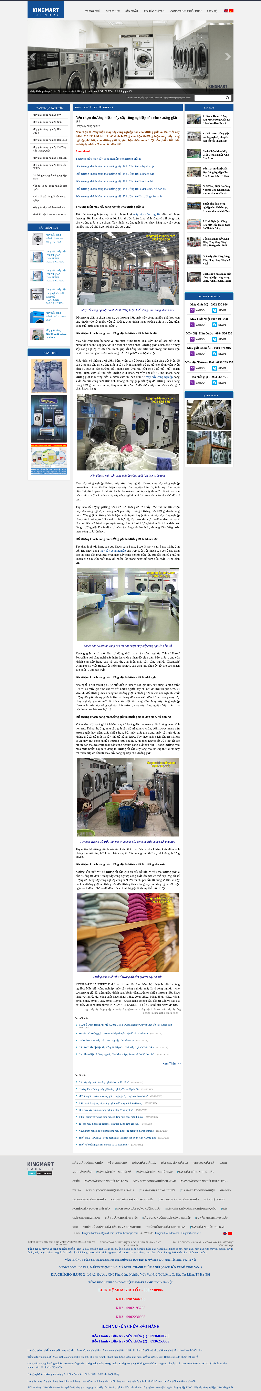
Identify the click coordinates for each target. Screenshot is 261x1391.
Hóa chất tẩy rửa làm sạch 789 (58, 1387)
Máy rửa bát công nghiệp (111, 1387)
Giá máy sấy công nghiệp (197, 1190)
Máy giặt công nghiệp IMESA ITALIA (110, 1190)
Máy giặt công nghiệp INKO (177, 1387)
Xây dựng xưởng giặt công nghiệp (166, 1217)
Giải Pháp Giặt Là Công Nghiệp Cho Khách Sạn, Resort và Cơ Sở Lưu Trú (116, 1054)
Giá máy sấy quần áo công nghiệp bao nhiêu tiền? (104, 1082)
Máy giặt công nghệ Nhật (155, 1172)
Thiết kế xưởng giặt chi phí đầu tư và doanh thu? (103, 1144)
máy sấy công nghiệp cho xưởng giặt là (133, 1009)
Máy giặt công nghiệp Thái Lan (49, 157)
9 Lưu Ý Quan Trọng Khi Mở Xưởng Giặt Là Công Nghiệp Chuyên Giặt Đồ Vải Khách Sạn (125, 1024)
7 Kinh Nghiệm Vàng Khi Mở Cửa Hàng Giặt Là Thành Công (216, 225)
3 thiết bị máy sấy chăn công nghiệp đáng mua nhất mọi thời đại (111, 1116)
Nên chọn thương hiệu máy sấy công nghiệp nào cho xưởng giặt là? (126, 120)
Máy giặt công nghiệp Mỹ (47, 114)
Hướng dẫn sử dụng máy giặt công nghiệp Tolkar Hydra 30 (108, 1089)
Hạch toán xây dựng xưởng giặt (138, 1208)
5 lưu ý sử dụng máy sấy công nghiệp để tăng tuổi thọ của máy (111, 1103)
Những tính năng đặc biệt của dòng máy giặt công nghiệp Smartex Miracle (116, 1130)
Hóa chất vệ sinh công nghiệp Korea (143, 1387)
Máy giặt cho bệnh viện (121, 1217)
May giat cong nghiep (86, 1387)
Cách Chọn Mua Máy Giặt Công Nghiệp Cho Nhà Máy (106, 1040)
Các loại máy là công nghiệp (178, 1199)
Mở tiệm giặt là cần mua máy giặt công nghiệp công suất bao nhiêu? (113, 1096)
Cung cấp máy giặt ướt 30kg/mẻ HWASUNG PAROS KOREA (56, 256)
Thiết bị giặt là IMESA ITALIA (50, 214)
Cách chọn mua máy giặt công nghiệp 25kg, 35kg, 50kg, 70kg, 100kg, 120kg (217, 277)
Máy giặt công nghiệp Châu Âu (154, 1181)
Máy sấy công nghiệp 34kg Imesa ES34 (56, 316)
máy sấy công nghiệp (147, 214)
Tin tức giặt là (204, 1162)
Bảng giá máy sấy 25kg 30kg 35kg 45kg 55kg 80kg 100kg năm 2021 (216, 242)
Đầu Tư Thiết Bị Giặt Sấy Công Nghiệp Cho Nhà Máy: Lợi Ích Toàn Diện (116, 1047)
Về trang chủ (117, 1162)
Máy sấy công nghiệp (205, 1387)
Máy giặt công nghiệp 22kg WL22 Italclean (56, 334)
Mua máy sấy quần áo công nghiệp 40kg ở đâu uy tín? (106, 1110)
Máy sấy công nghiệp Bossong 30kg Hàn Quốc (54, 238)
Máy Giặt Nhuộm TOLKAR (208, 1227)
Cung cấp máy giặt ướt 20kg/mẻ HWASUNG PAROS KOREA (56, 275)
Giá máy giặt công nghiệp (157, 1190)
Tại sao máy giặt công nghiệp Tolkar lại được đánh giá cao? (109, 1123)
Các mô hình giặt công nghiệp (132, 1199)
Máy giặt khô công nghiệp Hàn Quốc (191, 1208)
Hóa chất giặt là (144, 1162)
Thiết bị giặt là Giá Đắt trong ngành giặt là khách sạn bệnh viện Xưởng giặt (117, 1137)
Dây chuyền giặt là (174, 1162)
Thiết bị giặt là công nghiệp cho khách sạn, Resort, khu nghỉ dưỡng (216, 207)
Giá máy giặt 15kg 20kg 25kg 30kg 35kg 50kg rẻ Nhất (216, 260)
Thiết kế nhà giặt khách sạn (166, 1227)
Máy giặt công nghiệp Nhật (47, 121)
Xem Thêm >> (172, 1063)
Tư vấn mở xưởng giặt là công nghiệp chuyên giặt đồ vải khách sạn (113, 1033)
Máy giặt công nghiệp (87, 1162)
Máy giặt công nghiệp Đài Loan (50, 139)
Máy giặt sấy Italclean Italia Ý (49, 207)
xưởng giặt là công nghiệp (165, 1012)
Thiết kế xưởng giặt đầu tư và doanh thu (112, 1227)
